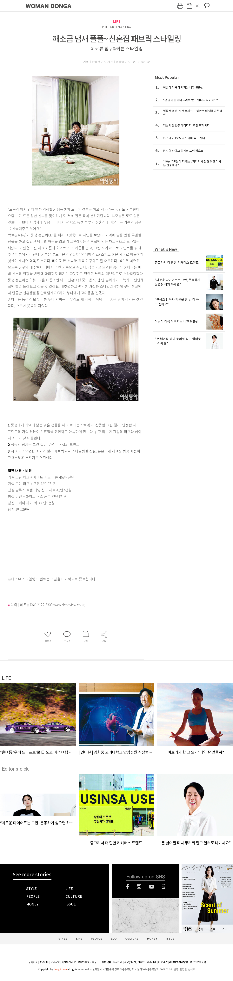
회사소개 (117, 962)
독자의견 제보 (68, 962)
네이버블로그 (163, 886)
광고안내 (44, 962)
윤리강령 (55, 962)
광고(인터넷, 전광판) (134, 962)
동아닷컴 (106, 962)
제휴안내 (151, 962)
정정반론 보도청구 (87, 962)
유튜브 (151, 886)
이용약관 (162, 962)
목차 (200, 929)
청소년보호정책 (198, 962)
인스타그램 (139, 886)
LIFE (116, 21)
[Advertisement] (66, 543)
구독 (212, 929)
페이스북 (127, 886)
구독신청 (32, 962)
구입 (224, 929)
